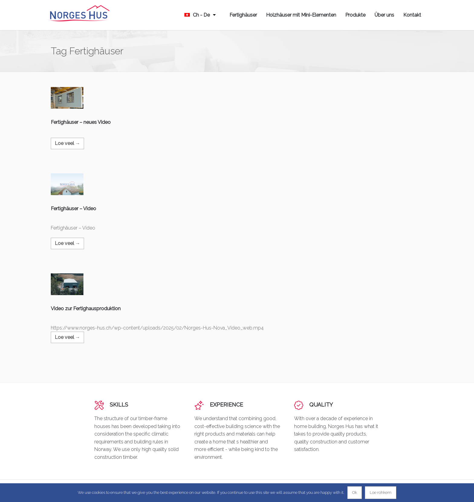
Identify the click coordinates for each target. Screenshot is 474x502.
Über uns (384, 15)
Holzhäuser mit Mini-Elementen (301, 15)
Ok (354, 492)
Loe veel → (67, 143)
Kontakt (412, 15)
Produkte (355, 15)
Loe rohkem (380, 492)
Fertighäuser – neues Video (81, 122)
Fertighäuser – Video (73, 208)
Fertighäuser (243, 15)
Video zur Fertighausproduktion (86, 308)
